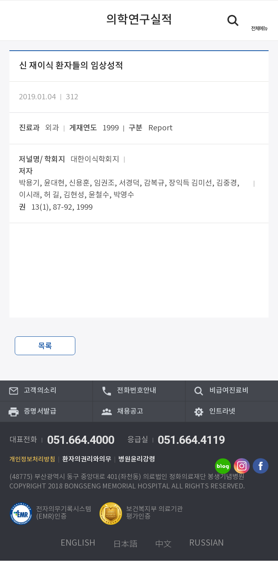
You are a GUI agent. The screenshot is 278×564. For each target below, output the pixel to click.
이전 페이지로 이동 (16, 20)
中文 (163, 546)
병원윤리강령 (140, 462)
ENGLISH (78, 546)
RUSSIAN (206, 546)
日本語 (125, 546)
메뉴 (259, 28)
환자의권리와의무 (90, 462)
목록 (45, 346)
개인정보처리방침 (34, 462)
